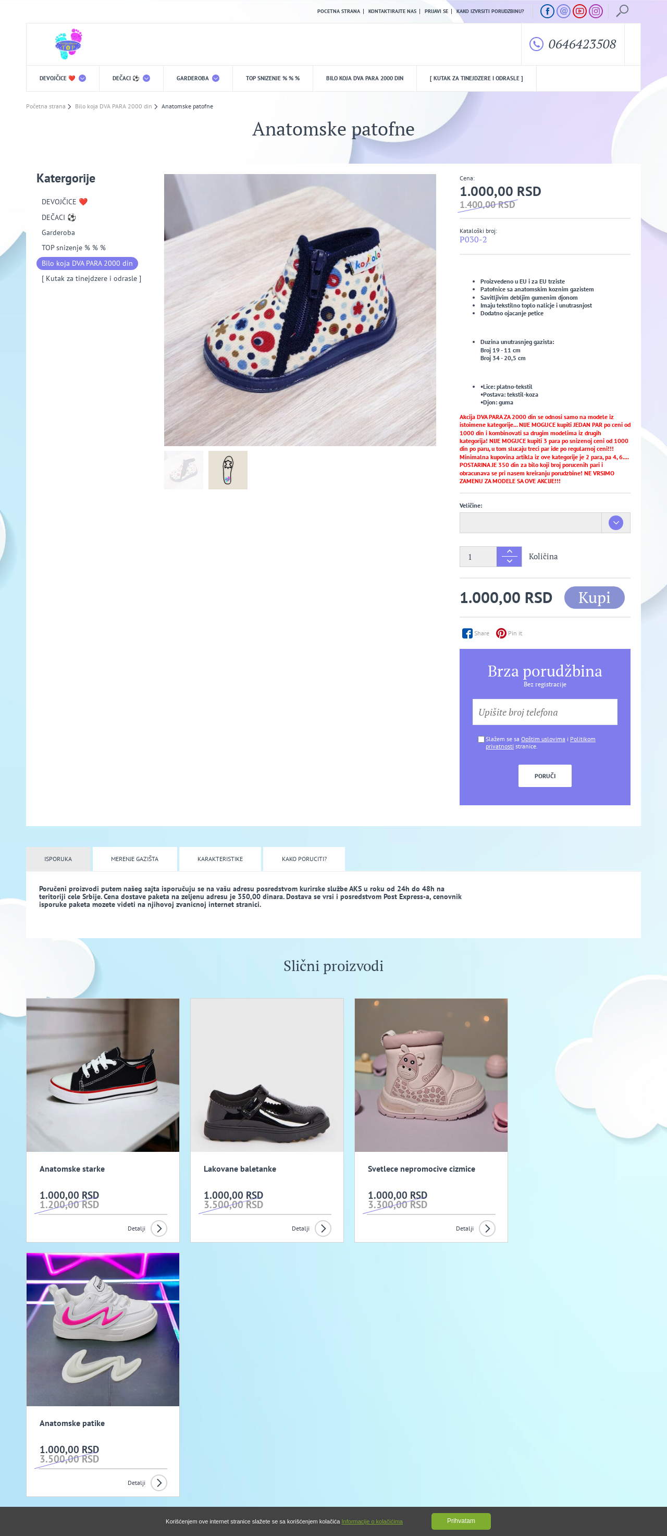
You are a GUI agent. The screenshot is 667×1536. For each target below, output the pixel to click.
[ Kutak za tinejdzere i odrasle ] (476, 78)
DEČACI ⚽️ (131, 78)
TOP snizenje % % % (273, 78)
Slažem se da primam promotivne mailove (339, 1384)
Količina (543, 556)
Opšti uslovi (135, 1435)
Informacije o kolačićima (372, 1521)
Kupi (594, 597)
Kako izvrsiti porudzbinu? (490, 11)
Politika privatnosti (228, 1435)
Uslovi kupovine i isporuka (59, 1451)
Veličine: (471, 506)
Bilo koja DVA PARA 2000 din (364, 78)
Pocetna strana (338, 11)
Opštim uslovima (543, 739)
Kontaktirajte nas (392, 11)
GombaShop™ (623, 1491)
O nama (47, 1435)
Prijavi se (436, 11)
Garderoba (198, 78)
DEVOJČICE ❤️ (63, 78)
